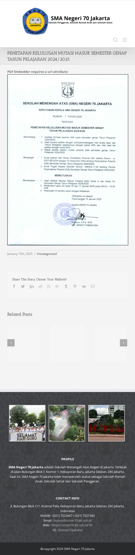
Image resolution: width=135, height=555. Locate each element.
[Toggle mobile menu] (125, 39)
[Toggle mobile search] (115, 39)
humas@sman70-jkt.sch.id (72, 520)
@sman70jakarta (70, 530)
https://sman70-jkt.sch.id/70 (72, 525)
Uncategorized (47, 254)
